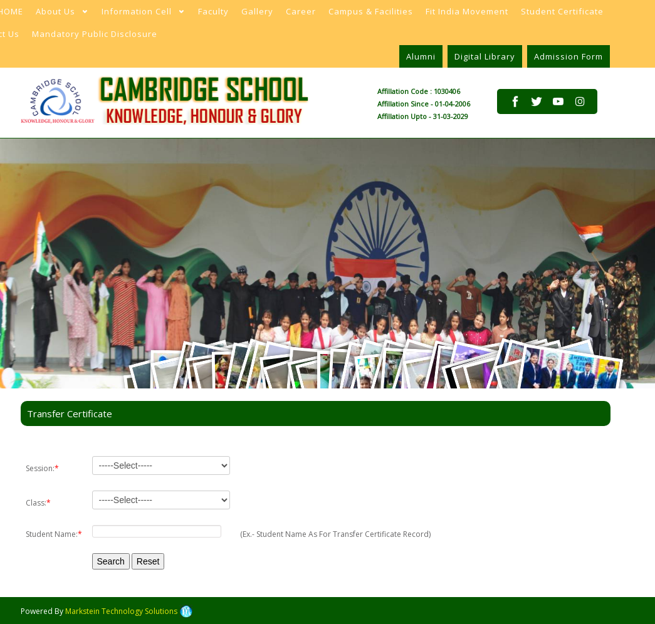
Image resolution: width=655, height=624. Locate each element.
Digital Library (484, 56)
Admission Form (568, 56)
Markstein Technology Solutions (128, 611)
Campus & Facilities (370, 11)
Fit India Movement (467, 11)
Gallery (257, 11)
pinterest (557, 112)
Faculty (213, 11)
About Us (58, 14)
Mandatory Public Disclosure (94, 33)
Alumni (421, 56)
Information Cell (139, 14)
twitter (536, 101)
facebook (515, 101)
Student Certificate (562, 11)
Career (301, 11)
